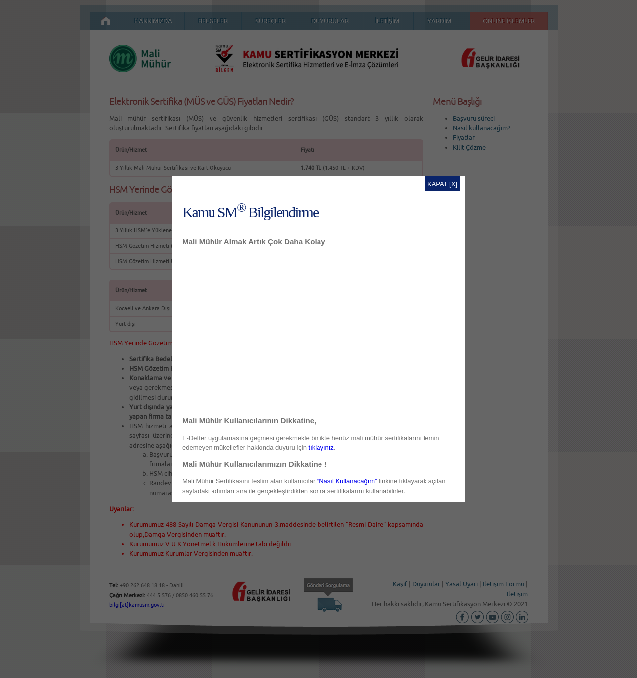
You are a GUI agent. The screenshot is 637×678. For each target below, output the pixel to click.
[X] (453, 184)
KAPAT (437, 184)
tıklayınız (321, 447)
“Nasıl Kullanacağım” (347, 481)
